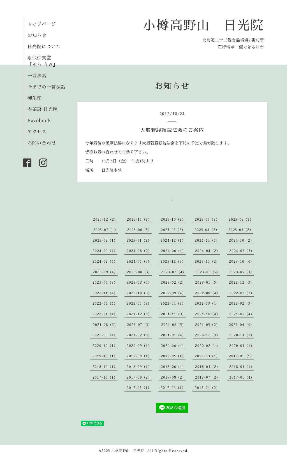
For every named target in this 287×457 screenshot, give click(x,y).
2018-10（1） (104, 367)
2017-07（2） (207, 377)
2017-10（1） (104, 377)
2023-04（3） (104, 282)
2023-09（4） (105, 272)
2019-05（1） (173, 356)
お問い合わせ (41, 143)
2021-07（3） (139, 325)
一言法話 (37, 76)
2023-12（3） (173, 261)
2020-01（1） (241, 346)
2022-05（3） (139, 303)
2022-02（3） (241, 303)
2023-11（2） (207, 261)
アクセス (37, 132)
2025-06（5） (139, 230)
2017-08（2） (173, 377)
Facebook (39, 120)
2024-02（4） (104, 261)
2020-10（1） (104, 346)
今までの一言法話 (46, 87)
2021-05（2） (207, 325)
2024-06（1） (173, 251)
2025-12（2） (105, 219)
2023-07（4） (173, 272)
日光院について (44, 47)
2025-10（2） (173, 219)
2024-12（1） (173, 240)
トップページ (41, 24)
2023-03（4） (139, 282)
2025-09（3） (207, 219)
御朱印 (34, 98)
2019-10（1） (104, 356)
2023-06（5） (207, 272)
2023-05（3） (241, 272)
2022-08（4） (207, 293)
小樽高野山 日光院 (203, 25)
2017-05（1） (139, 388)
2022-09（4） (173, 293)
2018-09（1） (139, 367)
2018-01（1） (241, 367)
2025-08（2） (241, 219)
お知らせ (37, 35)
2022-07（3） (241, 293)
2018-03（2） (207, 367)
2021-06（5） (173, 325)
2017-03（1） (173, 388)
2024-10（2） (241, 240)
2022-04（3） (173, 303)
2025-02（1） (105, 240)
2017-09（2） (139, 377)
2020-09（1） (139, 346)
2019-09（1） (139, 356)
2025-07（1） (105, 230)
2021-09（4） (241, 314)
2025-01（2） (139, 240)
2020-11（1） (241, 335)
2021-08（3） (105, 325)
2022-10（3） (139, 293)
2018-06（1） (173, 367)
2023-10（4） (241, 261)
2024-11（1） (207, 240)
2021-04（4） (241, 325)
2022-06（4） (104, 303)
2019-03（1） (207, 356)
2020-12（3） (207, 335)
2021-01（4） (173, 335)
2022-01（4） (104, 314)
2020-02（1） (207, 346)
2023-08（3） (139, 272)
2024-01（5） (139, 261)
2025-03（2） (240, 230)
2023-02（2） (173, 282)
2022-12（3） (241, 282)
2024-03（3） (241, 251)
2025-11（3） (139, 219)
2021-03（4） (104, 335)
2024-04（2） (207, 251)
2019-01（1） (241, 356)
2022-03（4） (207, 303)
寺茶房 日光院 (42, 109)
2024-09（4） (104, 251)
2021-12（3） (139, 314)
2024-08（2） (139, 251)
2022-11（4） (104, 293)
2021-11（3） (173, 314)
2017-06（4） (241, 377)
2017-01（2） (207, 388)
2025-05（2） (173, 230)
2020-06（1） (173, 346)
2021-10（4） (207, 314)
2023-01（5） (207, 282)
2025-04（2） (207, 230)
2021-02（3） (139, 335)
